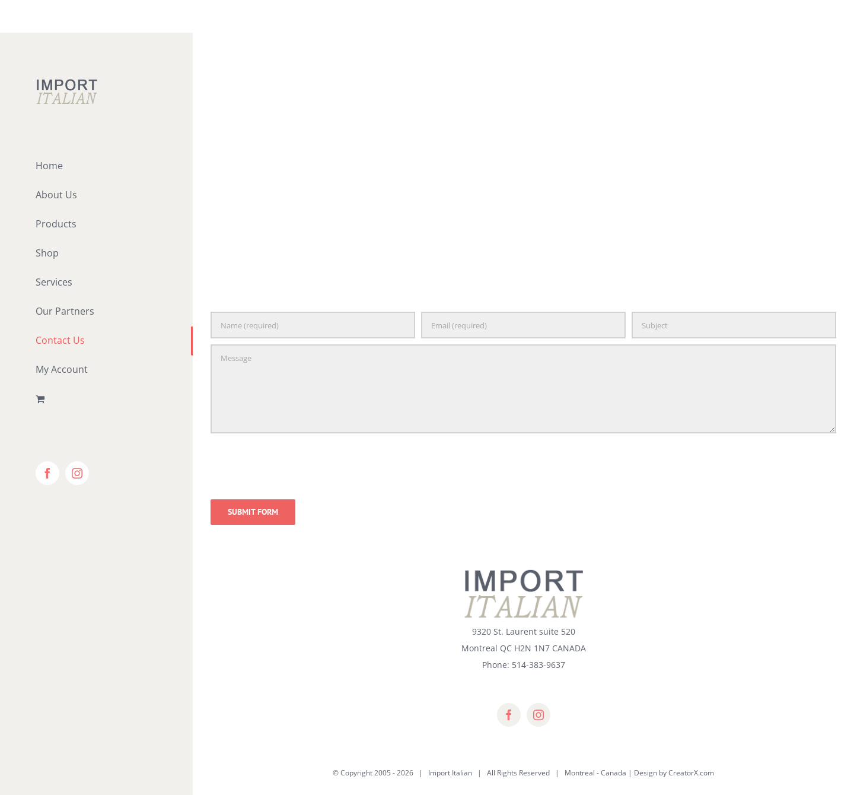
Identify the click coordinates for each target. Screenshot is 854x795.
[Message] (523, 388)
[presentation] (301, 464)
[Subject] (734, 325)
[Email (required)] (523, 325)
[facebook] (509, 715)
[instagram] (538, 715)
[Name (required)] (313, 325)
